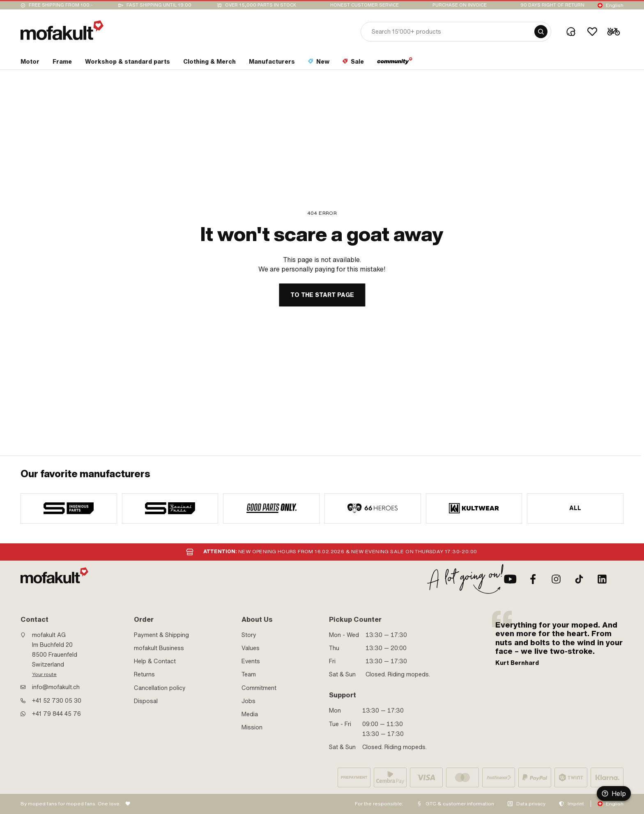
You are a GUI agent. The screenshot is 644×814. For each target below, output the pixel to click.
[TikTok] (579, 579)
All (575, 508)
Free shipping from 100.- (61, 5)
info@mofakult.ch (56, 687)
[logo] (62, 30)
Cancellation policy (160, 688)
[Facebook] (533, 579)
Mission (252, 727)
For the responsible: (379, 803)
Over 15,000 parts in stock (260, 5)
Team (249, 674)
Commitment (259, 688)
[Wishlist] (592, 31)
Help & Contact (155, 661)
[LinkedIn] (602, 579)
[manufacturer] (69, 508)
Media (250, 714)
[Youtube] (510, 579)
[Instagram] (556, 579)
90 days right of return (552, 5)
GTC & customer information (460, 803)
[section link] (30, 63)
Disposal (146, 701)
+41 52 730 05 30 (56, 701)
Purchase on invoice (459, 5)
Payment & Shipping (161, 635)
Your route (44, 674)
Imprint (576, 803)
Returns (144, 674)
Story (249, 635)
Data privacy (530, 803)
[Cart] (613, 31)
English (614, 5)
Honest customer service (364, 5)
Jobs (248, 701)
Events (251, 661)
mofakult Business (159, 648)
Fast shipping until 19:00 (158, 5)
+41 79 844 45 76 (56, 714)
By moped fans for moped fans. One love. (71, 803)
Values (251, 648)
